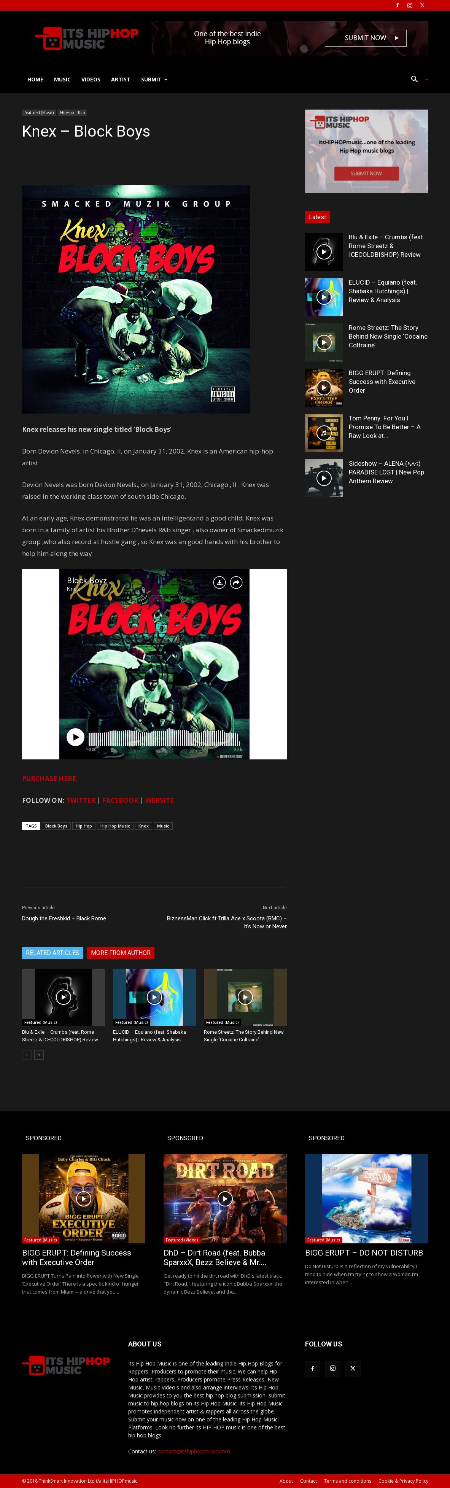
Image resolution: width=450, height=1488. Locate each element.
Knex (143, 826)
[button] (416, 80)
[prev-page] (27, 1055)
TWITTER (80, 800)
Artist (120, 79)
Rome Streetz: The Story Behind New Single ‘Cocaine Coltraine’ (388, 336)
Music (62, 79)
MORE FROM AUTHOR (121, 952)
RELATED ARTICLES (53, 952)
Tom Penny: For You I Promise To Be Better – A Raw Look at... (385, 426)
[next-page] (39, 1055)
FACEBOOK (120, 800)
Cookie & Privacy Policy (403, 1481)
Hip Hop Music (115, 826)
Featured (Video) (182, 1240)
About (286, 1481)
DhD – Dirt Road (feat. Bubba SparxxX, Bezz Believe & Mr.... (215, 1257)
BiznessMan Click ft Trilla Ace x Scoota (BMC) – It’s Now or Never (227, 922)
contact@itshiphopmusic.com (193, 1451)
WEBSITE (159, 800)
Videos (90, 79)
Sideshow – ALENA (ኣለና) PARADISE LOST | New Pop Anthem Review (386, 472)
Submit (154, 79)
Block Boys (56, 826)
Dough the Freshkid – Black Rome (64, 918)
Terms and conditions (347, 1481)
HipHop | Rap (72, 112)
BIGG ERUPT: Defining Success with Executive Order (382, 381)
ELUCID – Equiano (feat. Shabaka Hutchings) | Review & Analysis (383, 291)
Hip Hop (84, 826)
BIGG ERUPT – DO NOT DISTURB (364, 1252)
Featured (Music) (39, 112)
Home (35, 79)
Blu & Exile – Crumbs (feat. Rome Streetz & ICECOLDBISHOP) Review (387, 245)
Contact (308, 1481)
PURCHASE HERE (49, 778)
